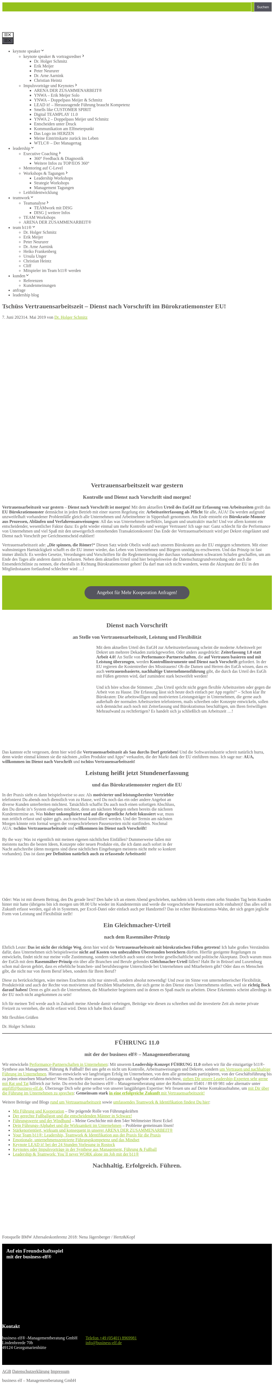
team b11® (24, 227)
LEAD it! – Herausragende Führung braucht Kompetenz (82, 105)
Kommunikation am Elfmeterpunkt (64, 128)
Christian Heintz (48, 80)
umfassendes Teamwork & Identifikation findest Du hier (161, 1102)
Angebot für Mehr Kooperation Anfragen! (137, 592)
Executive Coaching (42, 153)
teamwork (23, 197)
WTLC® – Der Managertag (57, 143)
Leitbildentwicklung (40, 192)
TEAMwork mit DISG (53, 208)
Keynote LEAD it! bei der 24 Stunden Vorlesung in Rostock (64, 1144)
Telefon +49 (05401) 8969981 (111, 1338)
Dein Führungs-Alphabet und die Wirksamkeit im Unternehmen (67, 1125)
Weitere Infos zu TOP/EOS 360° (61, 163)
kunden (21, 276)
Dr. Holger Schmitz (50, 61)
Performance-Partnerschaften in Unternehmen (68, 1064)
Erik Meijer (44, 66)
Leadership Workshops (53, 178)
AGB (6, 1371)
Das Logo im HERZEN (54, 133)
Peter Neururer (46, 71)
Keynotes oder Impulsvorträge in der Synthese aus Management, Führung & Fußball (85, 1149)
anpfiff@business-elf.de (22, 1088)
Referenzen (33, 280)
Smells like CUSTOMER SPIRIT (62, 109)
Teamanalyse (36, 203)
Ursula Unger (35, 256)
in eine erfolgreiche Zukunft (134, 1093)
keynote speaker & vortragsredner (54, 56)
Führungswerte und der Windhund (42, 1120)
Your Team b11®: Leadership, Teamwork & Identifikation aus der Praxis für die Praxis (87, 1135)
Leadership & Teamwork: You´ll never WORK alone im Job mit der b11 (74, 1154)
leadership (24, 148)
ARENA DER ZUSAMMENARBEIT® (68, 90)
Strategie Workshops (51, 183)
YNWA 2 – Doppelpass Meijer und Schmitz (71, 119)
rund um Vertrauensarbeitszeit (75, 1102)
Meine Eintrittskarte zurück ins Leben (66, 138)
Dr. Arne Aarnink (49, 75)
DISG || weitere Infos (52, 212)
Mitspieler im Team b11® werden (52, 270)
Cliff (27, 265)
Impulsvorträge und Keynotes (50, 85)
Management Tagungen (54, 187)
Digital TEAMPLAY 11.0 (56, 114)
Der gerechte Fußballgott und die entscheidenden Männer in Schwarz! (72, 1116)
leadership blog (26, 295)
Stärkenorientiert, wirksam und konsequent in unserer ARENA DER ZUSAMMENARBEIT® (93, 1130)
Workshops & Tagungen (46, 173)
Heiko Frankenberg (39, 251)
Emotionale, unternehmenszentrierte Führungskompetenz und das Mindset (76, 1140)
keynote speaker (29, 51)
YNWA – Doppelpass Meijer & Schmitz (68, 100)
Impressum (59, 1371)
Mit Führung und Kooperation (38, 1111)
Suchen (263, 7)
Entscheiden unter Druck (55, 124)
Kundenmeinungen (39, 285)
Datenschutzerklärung (30, 1371)
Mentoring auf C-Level (43, 168)
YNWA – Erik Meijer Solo (56, 95)
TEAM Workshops (39, 217)
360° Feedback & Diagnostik (58, 158)
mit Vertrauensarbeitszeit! (182, 1093)
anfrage (19, 290)
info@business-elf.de (104, 1342)
